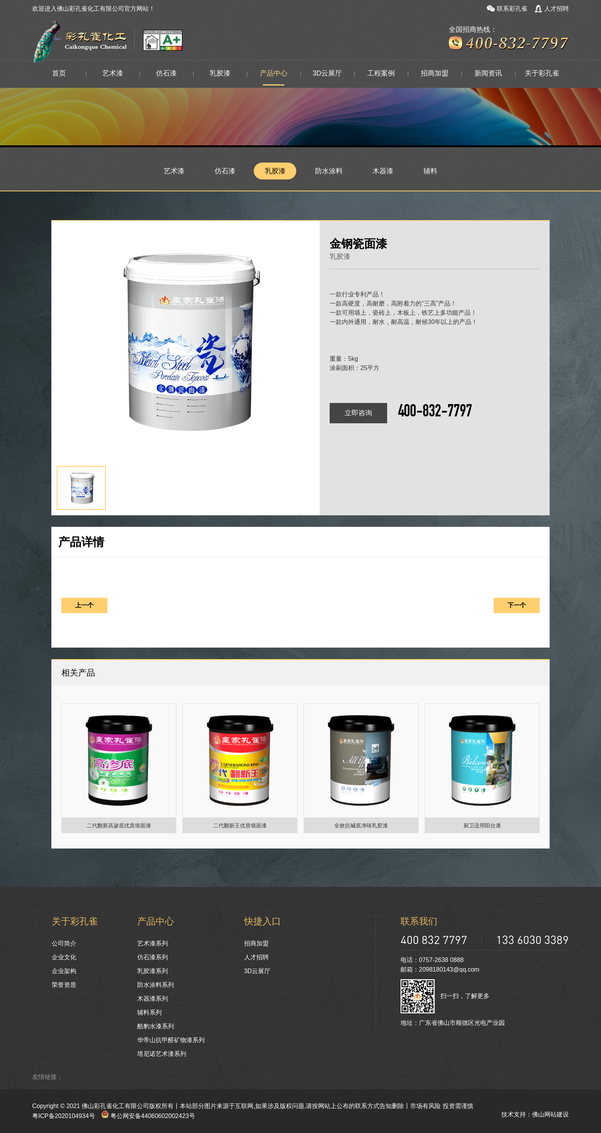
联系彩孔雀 (507, 9)
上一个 (84, 605)
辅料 (431, 171)
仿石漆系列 (152, 957)
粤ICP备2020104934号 (63, 1116)
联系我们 (419, 921)
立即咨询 (358, 413)
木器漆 (383, 171)
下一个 (516, 605)
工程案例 (381, 74)
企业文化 (64, 957)
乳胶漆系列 (152, 971)
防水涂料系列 (155, 985)
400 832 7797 (434, 939)
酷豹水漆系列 (155, 1026)
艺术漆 (112, 74)
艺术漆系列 (152, 943)
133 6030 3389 (532, 939)
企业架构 (64, 971)
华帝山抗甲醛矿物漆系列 (171, 1040)
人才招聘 (551, 9)
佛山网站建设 (550, 1114)
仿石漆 (166, 74)
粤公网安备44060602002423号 (148, 1116)
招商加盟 (434, 74)
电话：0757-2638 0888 (432, 960)
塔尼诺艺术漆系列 (161, 1054)
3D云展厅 (327, 74)
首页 (59, 74)
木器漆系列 (152, 998)
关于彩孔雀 (542, 74)
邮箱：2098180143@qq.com (440, 969)
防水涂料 (329, 171)
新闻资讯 (488, 74)
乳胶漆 (220, 74)
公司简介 (64, 943)
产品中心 (273, 74)
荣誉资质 (64, 985)
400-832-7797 (435, 413)
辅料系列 (149, 1012)
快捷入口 (262, 921)
